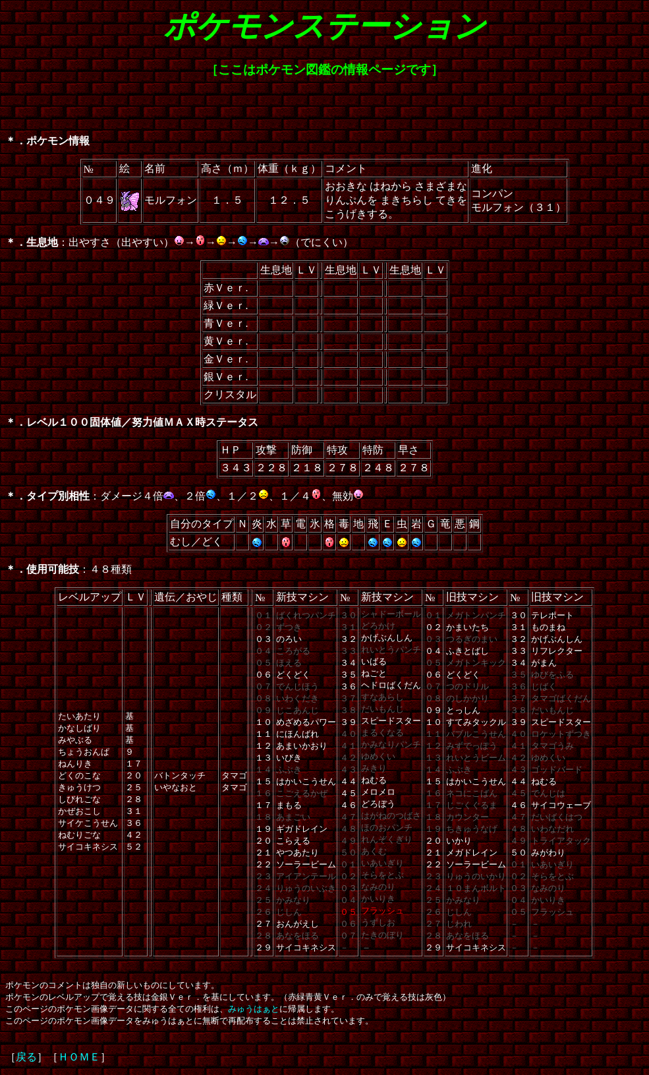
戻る (26, 1056)
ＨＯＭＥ (79, 1056)
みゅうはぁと (253, 1009)
